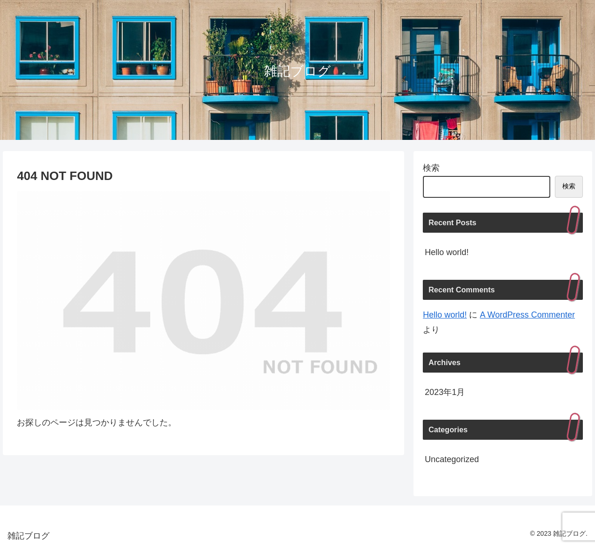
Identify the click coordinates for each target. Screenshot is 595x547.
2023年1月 (445, 392)
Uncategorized (452, 459)
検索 (431, 168)
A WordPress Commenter (527, 314)
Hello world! (447, 252)
